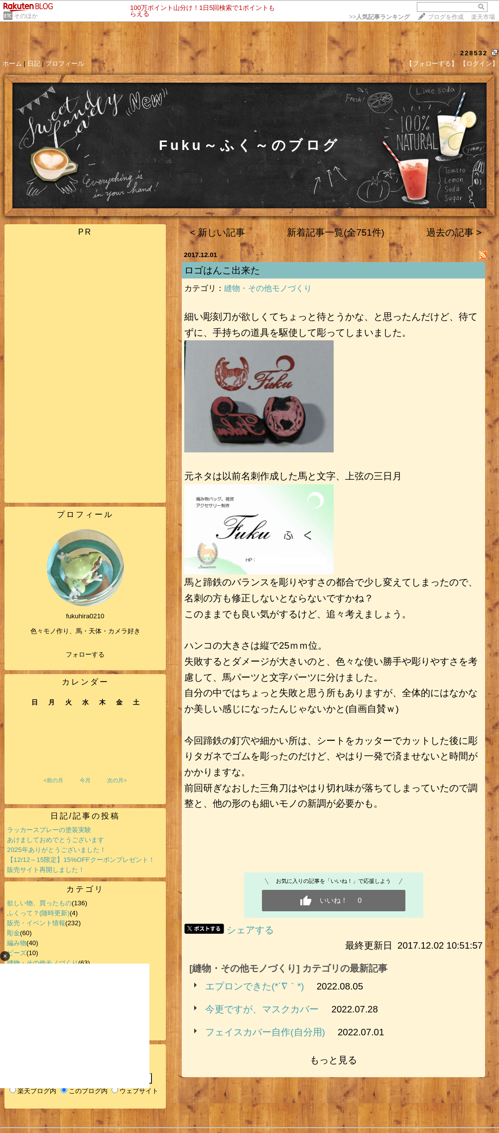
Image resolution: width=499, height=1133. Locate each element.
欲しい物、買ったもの (39, 903)
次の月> (116, 780)
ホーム (12, 63)
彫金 (13, 933)
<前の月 (53, 780)
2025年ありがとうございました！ (56, 849)
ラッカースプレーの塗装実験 (49, 830)
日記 (33, 63)
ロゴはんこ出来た (222, 270)
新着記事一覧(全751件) (335, 232)
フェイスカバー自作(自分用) (265, 1032)
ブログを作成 (446, 16)
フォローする (85, 654)
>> (379, 16)
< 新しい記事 (217, 232)
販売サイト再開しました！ (46, 869)
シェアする (250, 930)
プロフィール (64, 63)
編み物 (16, 943)
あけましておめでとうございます (55, 840)
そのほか (26, 15)
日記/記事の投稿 (85, 816)
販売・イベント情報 (36, 923)
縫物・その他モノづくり (268, 288)
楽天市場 (483, 16)
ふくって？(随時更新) (38, 913)
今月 (85, 780)
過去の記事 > (454, 232)
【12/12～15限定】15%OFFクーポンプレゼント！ (81, 859)
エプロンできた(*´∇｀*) (254, 986)
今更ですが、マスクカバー (262, 1009)
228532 (474, 53)
